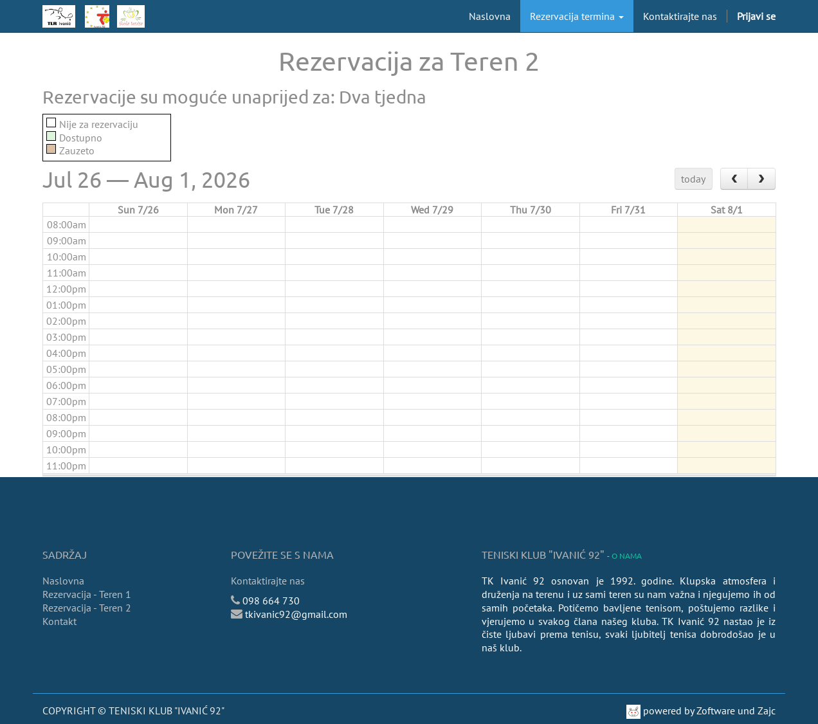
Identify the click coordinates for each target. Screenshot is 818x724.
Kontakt (59, 621)
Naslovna (63, 580)
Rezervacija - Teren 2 (86, 607)
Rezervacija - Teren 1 (86, 594)
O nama (627, 555)
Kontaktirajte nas (268, 580)
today (693, 178)
